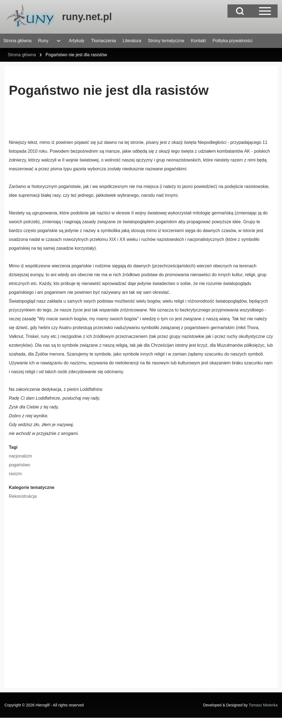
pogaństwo (19, 464)
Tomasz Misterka (263, 705)
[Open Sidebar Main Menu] (265, 11)
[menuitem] (17, 41)
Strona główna (22, 54)
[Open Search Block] (239, 11)
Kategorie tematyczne (31, 487)
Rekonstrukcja (23, 496)
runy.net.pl (87, 16)
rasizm (15, 473)
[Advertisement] (109, 122)
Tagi (13, 447)
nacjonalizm (20, 456)
